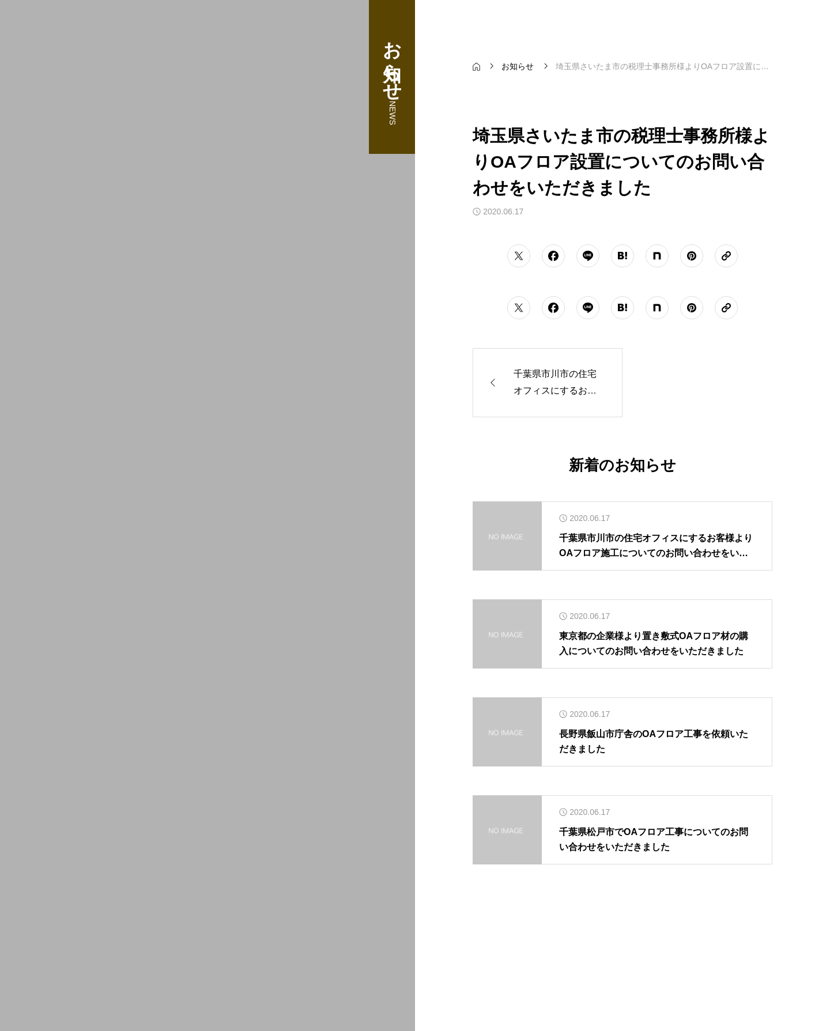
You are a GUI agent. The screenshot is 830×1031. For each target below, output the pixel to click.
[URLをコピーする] (726, 255)
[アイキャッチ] (507, 536)
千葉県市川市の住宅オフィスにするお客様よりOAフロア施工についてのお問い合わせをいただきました (656, 546)
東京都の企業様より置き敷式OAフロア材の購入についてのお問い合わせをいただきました (653, 643)
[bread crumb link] (476, 66)
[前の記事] (547, 382)
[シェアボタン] (518, 255)
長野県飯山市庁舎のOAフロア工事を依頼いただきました (653, 741)
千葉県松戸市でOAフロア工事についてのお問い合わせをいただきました (653, 839)
